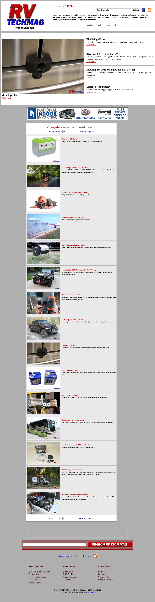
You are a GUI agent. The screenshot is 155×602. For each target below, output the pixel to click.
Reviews (90, 25)
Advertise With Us (106, 579)
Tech (99, 25)
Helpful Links (35, 582)
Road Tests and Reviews (39, 571)
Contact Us (68, 579)
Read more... (6, 98)
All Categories (53, 127)
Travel (107, 25)
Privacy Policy (104, 577)
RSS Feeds (68, 574)
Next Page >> (89, 131)
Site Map (102, 574)
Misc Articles (34, 579)
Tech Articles (34, 574)
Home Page (68, 571)
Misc (115, 25)
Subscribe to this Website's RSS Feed (74, 556)
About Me (102, 571)
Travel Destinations (37, 577)
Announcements (70, 577)
